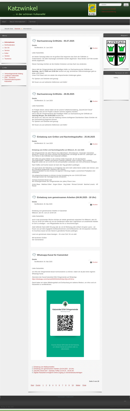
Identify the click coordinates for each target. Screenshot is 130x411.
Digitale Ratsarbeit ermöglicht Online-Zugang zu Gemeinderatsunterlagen (58, 372)
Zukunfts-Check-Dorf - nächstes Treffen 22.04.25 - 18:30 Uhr (54, 371)
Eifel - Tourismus (9, 77)
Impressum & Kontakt (108, 9)
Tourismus (7, 59)
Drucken (95, 48)
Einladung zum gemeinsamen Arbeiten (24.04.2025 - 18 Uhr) (54, 369)
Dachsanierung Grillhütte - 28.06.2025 (55, 94)
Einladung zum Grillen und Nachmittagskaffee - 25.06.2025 (66, 137)
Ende (84, 385)
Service (6, 50)
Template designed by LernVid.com (119, 407)
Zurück (38, 385)
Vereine (7, 56)
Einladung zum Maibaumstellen (44, 367)
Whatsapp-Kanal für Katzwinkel (52, 255)
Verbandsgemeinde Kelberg (13, 74)
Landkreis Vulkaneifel (11, 76)
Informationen (9, 42)
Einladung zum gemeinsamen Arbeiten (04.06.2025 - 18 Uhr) (66, 197)
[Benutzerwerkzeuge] (90, 46)
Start (4, 22)
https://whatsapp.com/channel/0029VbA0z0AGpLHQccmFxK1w (53, 279)
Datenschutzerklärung (108, 12)
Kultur (6, 53)
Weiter (78, 385)
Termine (32, 22)
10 (73, 385)
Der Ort (6, 48)
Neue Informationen (17, 22)
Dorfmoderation (9, 45)
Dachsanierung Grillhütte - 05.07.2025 (55, 41)
